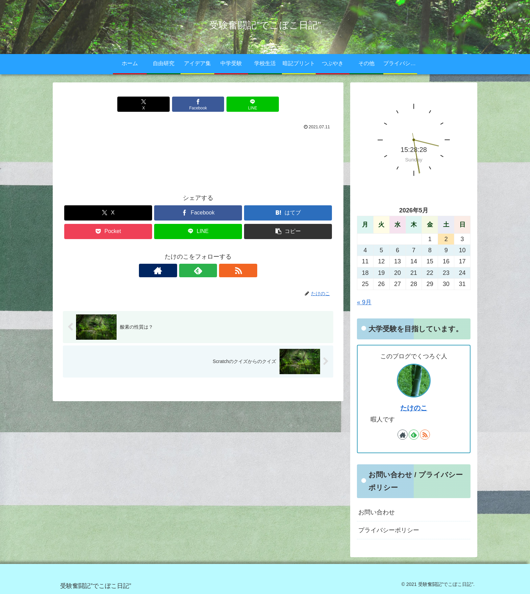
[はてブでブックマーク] (288, 213)
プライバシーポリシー (388, 530)
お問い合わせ (376, 512)
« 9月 (364, 302)
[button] (288, 231)
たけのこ (413, 408)
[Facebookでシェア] (198, 104)
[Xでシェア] (152, 104)
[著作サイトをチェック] (182, 270)
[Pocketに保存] (108, 231)
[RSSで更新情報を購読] (213, 270)
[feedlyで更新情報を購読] (198, 270)
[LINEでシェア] (243, 104)
